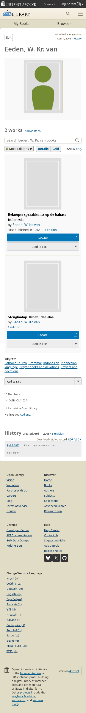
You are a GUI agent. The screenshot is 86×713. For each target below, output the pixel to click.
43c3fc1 (74, 671)
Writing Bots (14, 545)
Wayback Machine (23, 696)
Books (48, 485)
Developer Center (17, 530)
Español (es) (14, 599)
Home (48, 480)
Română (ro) (14, 630)
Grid (56, 149)
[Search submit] (68, 13)
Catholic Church (16, 363)
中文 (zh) (11, 651)
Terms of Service (17, 506)
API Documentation (19, 535)
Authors (49, 490)
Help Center (52, 530)
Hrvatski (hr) (14, 615)
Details (43, 149)
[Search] (39, 140)
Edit (8, 37)
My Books (21, 23)
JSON (78, 439)
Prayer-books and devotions (39, 367)
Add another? (33, 131)
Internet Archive (30, 673)
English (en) (14, 594)
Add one (25, 414)
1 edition (50, 230)
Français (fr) (14, 604)
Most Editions (17, 149)
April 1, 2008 (13, 445)
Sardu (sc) (12, 635)
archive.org (19, 700)
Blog (9, 501)
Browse (57, 23)
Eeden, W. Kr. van (26, 224)
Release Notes (53, 551)
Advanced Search (55, 506)
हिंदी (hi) (11, 609)
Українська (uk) (16, 646)
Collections (51, 501)
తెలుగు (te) (12, 640)
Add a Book (51, 545)
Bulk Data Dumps (17, 540)
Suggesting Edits (55, 540)
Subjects (49, 495)
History (77, 38)
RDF (70, 439)
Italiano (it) (13, 620)
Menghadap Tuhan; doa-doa (31, 317)
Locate (43, 237)
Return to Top (53, 511)
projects (25, 692)
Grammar (35, 363)
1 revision (58, 434)
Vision (10, 480)
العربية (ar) (12, 578)
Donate (50, 4)
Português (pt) (15, 625)
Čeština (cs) (13, 583)
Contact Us (51, 535)
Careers (11, 495)
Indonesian (51, 363)
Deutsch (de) (14, 589)
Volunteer (12, 485)
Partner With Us (16, 490)
